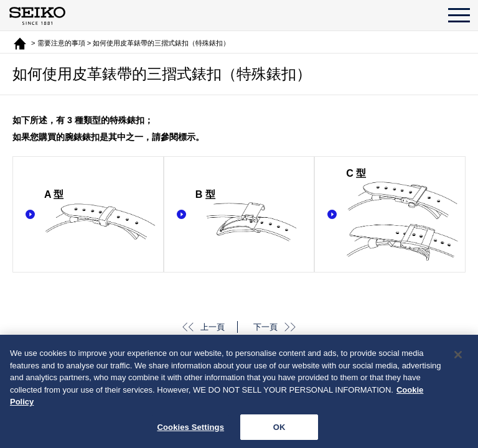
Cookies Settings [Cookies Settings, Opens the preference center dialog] (190, 429)
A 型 (100, 215)
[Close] (458, 357)
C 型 (402, 215)
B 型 (251, 215)
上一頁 (212, 327)
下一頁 (265, 327)
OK (279, 429)
